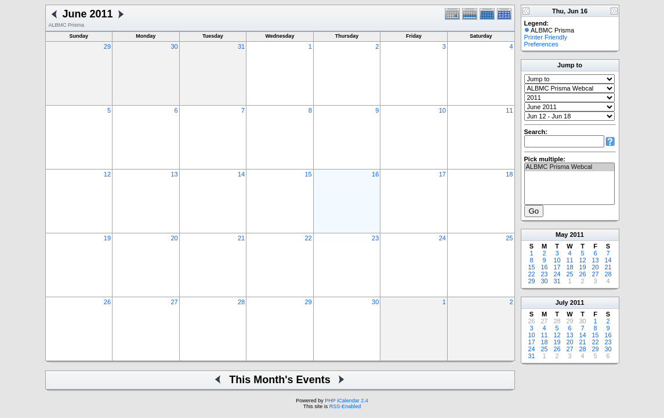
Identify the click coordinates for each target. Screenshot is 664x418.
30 (173, 46)
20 (173, 238)
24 (442, 238)
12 (107, 174)
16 (375, 174)
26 (107, 301)
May (562, 234)
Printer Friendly (546, 37)
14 (241, 174)
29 (107, 46)
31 (241, 46)
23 (375, 238)
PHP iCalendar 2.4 (346, 400)
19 (107, 238)
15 (308, 174)
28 (241, 301)
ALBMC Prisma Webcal (569, 167)
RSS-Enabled (345, 406)
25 (509, 238)
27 (173, 301)
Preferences (541, 44)
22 (308, 238)
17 (442, 174)
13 (173, 174)
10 (442, 110)
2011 (576, 234)
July (562, 302)
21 (241, 238)
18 (509, 174)
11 (509, 110)
